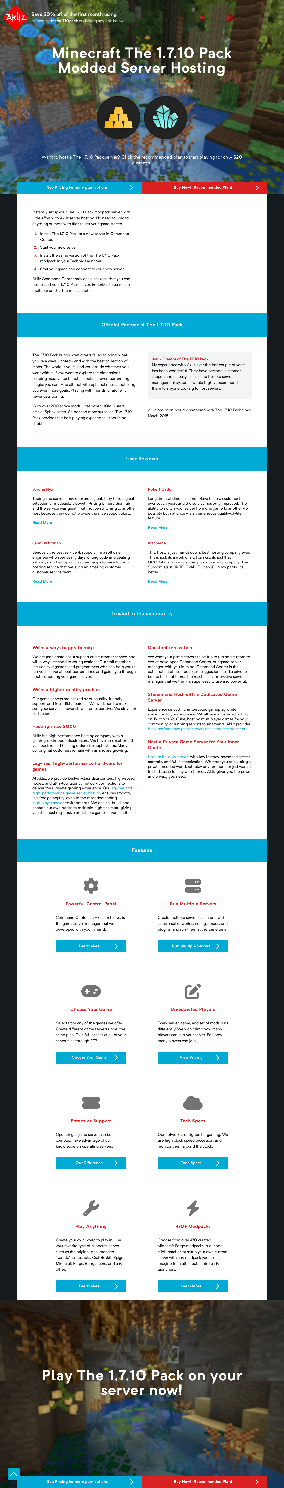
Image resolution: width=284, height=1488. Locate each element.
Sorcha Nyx (42, 490)
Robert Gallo (159, 490)
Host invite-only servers (168, 757)
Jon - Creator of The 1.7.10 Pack (180, 359)
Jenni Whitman (46, 543)
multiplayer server (48, 803)
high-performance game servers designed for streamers (196, 729)
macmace (157, 543)
